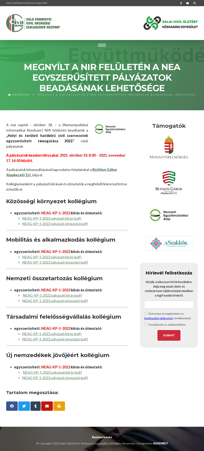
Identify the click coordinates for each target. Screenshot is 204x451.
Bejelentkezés (102, 437)
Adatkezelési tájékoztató (158, 318)
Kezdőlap (19, 94)
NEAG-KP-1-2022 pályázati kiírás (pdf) (51, 218)
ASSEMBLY (160, 443)
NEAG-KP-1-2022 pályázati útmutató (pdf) (55, 224)
